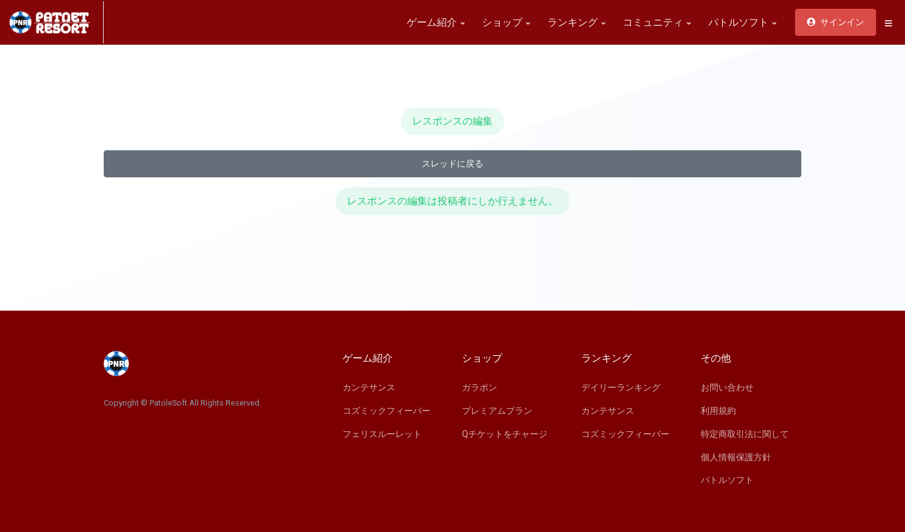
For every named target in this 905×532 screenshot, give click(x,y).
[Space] (56, 22)
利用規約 (718, 411)
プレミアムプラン (497, 411)
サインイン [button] (835, 22)
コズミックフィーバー (387, 411)
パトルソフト (742, 22)
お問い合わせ (727, 387)
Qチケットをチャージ (504, 434)
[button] (888, 23)
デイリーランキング (621, 387)
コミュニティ (657, 22)
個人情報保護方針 (736, 457)
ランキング (576, 22)
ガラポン (479, 387)
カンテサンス (369, 387)
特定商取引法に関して (745, 434)
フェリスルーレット (382, 434)
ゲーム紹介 (435, 22)
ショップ (506, 22)
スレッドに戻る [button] (452, 163)
